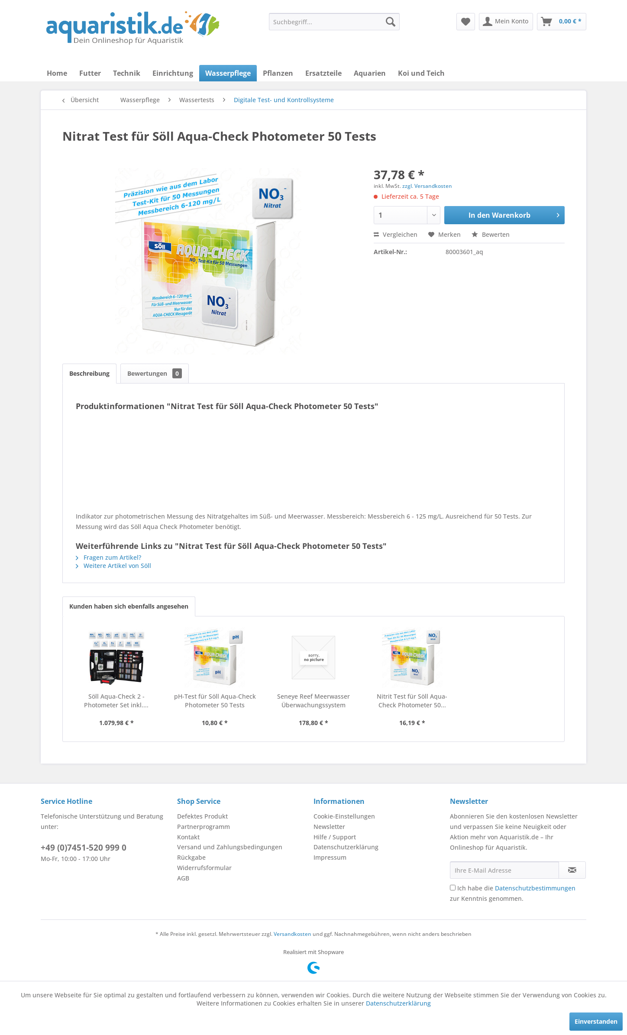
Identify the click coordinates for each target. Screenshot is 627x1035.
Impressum (330, 857)
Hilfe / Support (335, 837)
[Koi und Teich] (421, 73)
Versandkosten (292, 934)
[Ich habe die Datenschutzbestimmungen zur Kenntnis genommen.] (453, 887)
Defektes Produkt (202, 816)
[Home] (57, 73)
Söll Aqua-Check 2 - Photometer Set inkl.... (116, 700)
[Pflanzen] (278, 73)
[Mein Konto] (506, 21)
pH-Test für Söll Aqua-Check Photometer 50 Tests (215, 700)
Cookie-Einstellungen (344, 816)
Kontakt (188, 837)
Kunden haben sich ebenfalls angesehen (128, 606)
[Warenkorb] (561, 21)
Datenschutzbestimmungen (535, 888)
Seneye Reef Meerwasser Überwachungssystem (313, 700)
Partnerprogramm (203, 826)
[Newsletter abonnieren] (572, 870)
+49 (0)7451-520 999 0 (83, 847)
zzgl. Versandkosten (427, 186)
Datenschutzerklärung (346, 847)
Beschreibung (89, 373)
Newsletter (329, 826)
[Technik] (126, 73)
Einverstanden (596, 1021)
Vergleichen (395, 234)
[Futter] (90, 73)
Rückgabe (191, 857)
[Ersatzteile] (323, 73)
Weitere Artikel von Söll (113, 565)
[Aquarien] (370, 73)
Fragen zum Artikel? (108, 557)
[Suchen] (390, 21)
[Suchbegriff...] (334, 21)
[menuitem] (334, 21)
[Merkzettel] (465, 21)
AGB (183, 878)
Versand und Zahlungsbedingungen (229, 847)
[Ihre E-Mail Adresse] (504, 870)
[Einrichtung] (172, 73)
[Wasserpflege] (228, 73)
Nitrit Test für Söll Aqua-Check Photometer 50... (412, 700)
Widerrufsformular (204, 868)
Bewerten (491, 234)
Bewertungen (154, 373)
